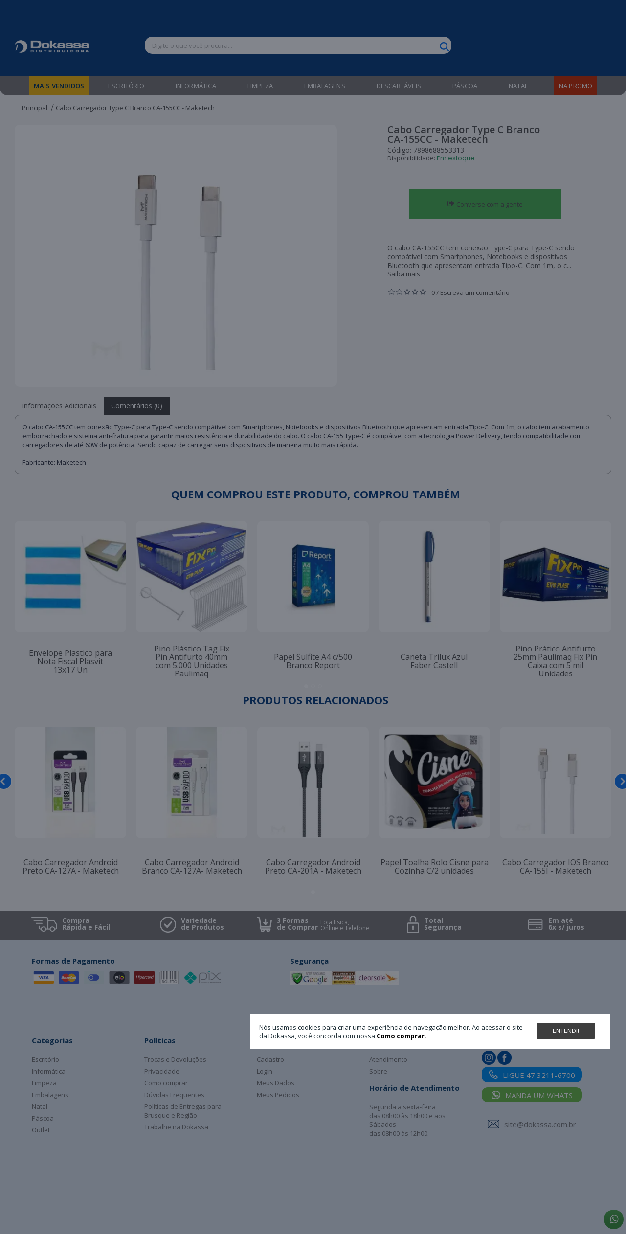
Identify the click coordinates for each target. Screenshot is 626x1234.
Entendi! (566, 1030)
